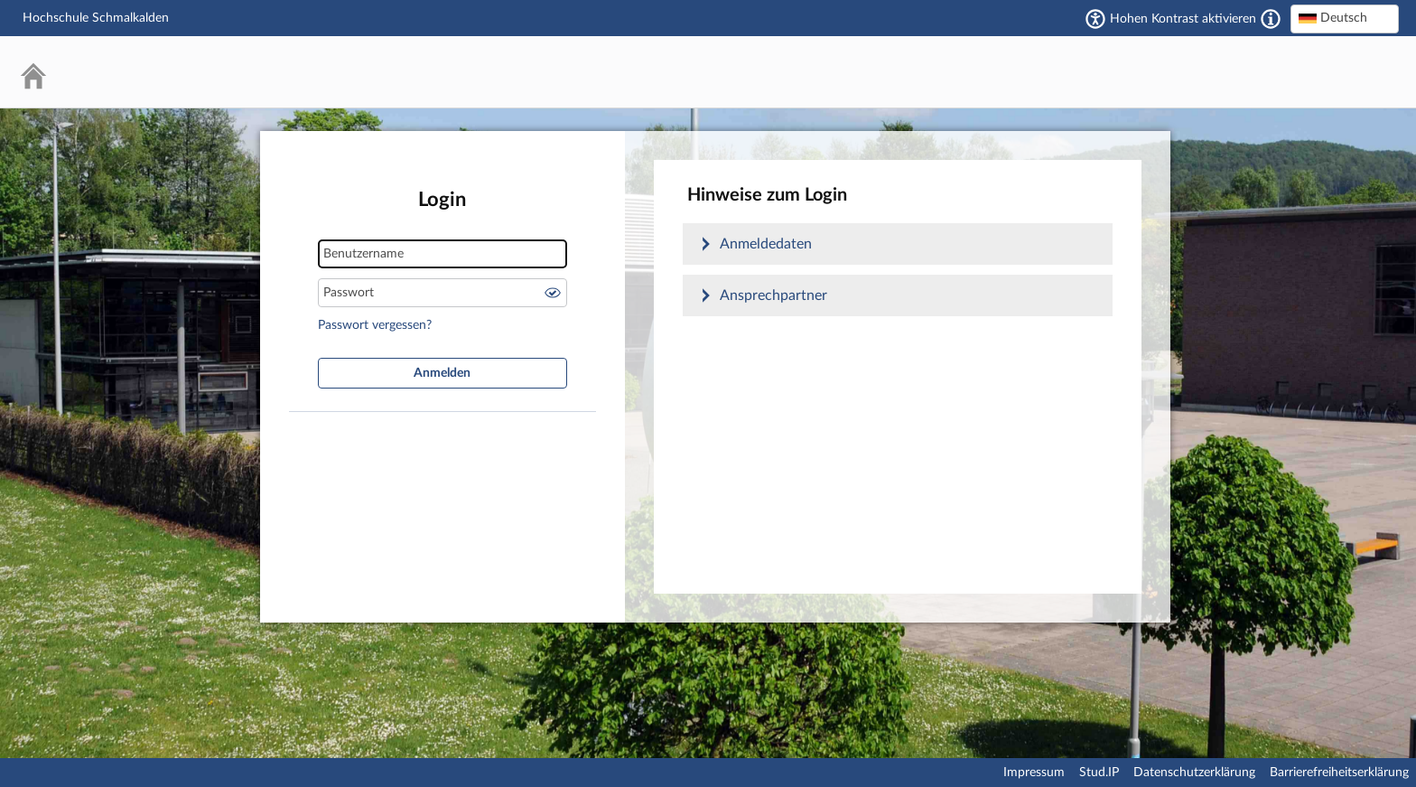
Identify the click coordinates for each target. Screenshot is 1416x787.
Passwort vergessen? (375, 325)
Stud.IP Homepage (1330, 72)
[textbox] (1344, 18)
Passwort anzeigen (553, 293)
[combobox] (1344, 19)
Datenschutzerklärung (1194, 772)
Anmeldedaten (766, 244)
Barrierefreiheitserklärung (1339, 772)
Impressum (1034, 772)
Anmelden (442, 373)
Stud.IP (1099, 772)
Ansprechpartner (773, 295)
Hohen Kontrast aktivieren (1183, 19)
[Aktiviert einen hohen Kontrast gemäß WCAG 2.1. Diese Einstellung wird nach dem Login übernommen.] (1270, 19)
